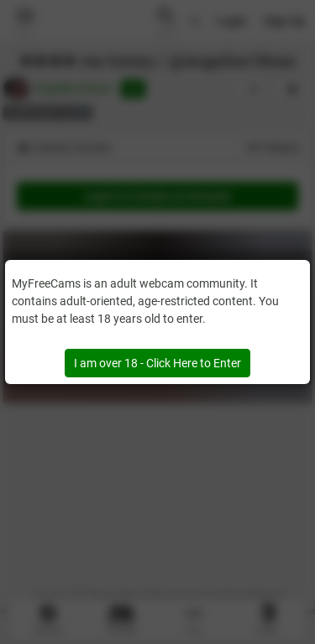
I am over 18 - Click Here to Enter (157, 363)
